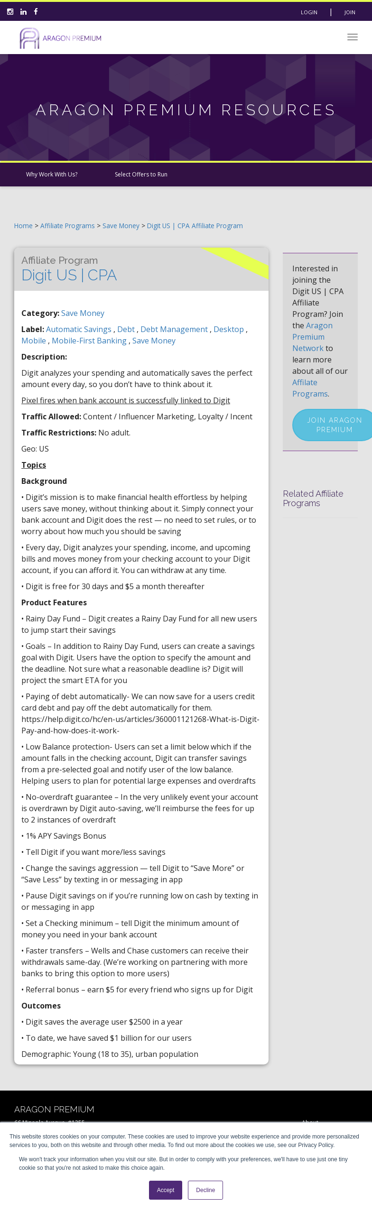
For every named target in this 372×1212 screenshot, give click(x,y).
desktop (230, 329)
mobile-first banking (90, 340)
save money (154, 340)
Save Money (121, 225)
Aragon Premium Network (312, 336)
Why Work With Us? (51, 174)
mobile (34, 340)
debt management (175, 329)
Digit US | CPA (69, 269)
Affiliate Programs (67, 225)
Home (23, 225)
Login (309, 12)
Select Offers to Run (141, 174)
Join (349, 12)
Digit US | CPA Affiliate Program (195, 225)
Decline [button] (205, 1190)
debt (127, 329)
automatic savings (79, 329)
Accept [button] (166, 1190)
